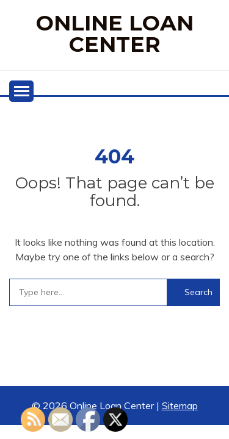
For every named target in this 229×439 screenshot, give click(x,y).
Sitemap (180, 405)
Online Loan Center (115, 33)
